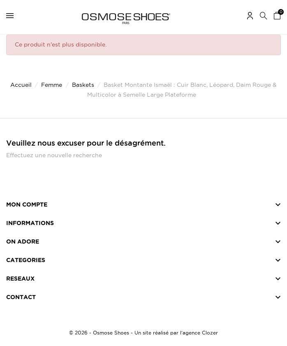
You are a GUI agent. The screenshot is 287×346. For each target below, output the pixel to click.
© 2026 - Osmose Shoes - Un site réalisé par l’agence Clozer (143, 332)
